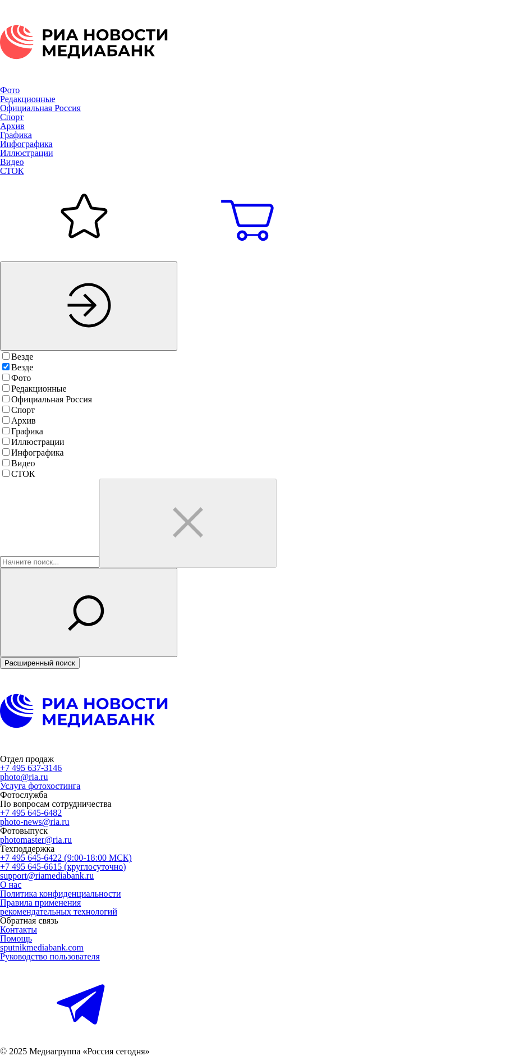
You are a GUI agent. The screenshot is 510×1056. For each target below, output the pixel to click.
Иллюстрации (26, 153)
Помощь (16, 938)
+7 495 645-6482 (31, 813)
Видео (12, 162)
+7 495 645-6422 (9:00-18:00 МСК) (66, 857)
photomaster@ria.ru (36, 839)
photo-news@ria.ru (35, 822)
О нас (10, 884)
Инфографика (26, 144)
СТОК (12, 171)
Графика (16, 135)
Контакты (18, 929)
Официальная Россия (40, 108)
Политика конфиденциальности (60, 893)
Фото (10, 90)
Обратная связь (29, 920)
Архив (12, 126)
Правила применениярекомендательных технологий (58, 907)
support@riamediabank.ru (47, 875)
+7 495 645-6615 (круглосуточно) (63, 866)
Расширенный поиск (39, 663)
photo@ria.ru (24, 777)
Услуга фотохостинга (40, 786)
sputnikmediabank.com (42, 947)
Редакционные (28, 99)
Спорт (12, 117)
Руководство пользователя (50, 956)
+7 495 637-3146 (31, 768)
